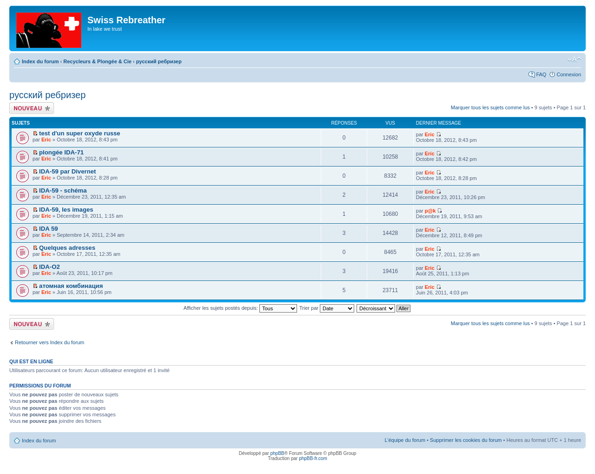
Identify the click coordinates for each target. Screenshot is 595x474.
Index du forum (40, 61)
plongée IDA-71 (61, 152)
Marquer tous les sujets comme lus (490, 107)
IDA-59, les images (66, 209)
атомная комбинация (71, 285)
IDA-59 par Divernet (67, 171)
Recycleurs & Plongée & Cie (97, 61)
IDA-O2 (49, 266)
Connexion (568, 74)
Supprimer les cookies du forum (466, 440)
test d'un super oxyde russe (79, 133)
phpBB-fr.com (313, 458)
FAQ (541, 74)
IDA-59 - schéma (63, 190)
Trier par (326, 308)
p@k (430, 211)
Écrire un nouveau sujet (31, 108)
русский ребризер (159, 61)
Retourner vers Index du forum (49, 342)
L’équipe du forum (404, 440)
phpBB (277, 453)
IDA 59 (48, 228)
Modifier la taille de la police (574, 59)
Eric (46, 139)
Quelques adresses (67, 247)
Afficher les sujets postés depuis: (240, 308)
